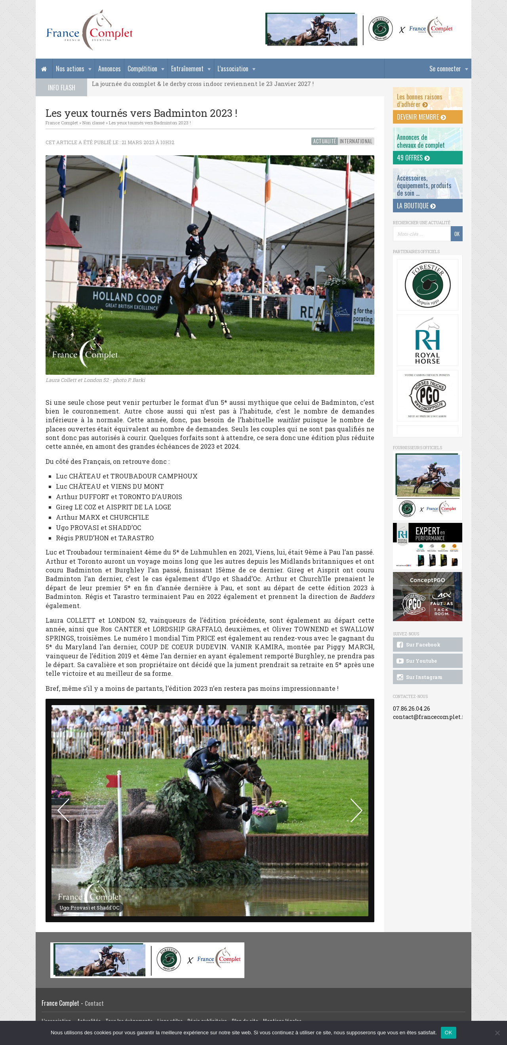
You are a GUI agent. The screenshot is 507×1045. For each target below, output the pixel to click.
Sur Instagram (418, 677)
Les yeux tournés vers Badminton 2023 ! (150, 123)
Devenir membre (421, 117)
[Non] (497, 1033)
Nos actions (70, 68)
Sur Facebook (417, 644)
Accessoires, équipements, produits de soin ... (424, 185)
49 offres (413, 157)
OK (448, 1032)
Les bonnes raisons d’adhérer (419, 100)
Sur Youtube (416, 661)
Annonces (109, 68)
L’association (232, 68)
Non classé (93, 123)
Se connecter (445, 68)
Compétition (142, 68)
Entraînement (187, 68)
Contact (94, 1003)
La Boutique (416, 205)
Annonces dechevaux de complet (421, 140)
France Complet (62, 123)
